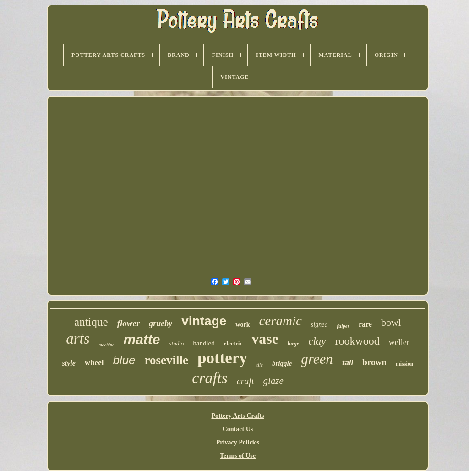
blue (124, 360)
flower (128, 323)
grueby (160, 323)
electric (233, 343)
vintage (203, 321)
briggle (282, 363)
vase (264, 338)
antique (91, 322)
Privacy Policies (237, 442)
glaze (273, 380)
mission (405, 364)
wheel (94, 362)
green (317, 359)
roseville (166, 360)
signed (319, 324)
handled (203, 343)
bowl (391, 322)
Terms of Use (238, 455)
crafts (209, 377)
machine (107, 344)
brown (374, 362)
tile (259, 364)
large (293, 343)
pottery (222, 358)
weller (399, 342)
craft (245, 381)
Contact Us (238, 429)
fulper (343, 326)
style (69, 363)
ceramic (280, 320)
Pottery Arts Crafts (237, 415)
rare (365, 324)
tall (348, 362)
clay (317, 341)
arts (77, 338)
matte (141, 339)
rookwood (357, 341)
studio (176, 343)
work (242, 324)
